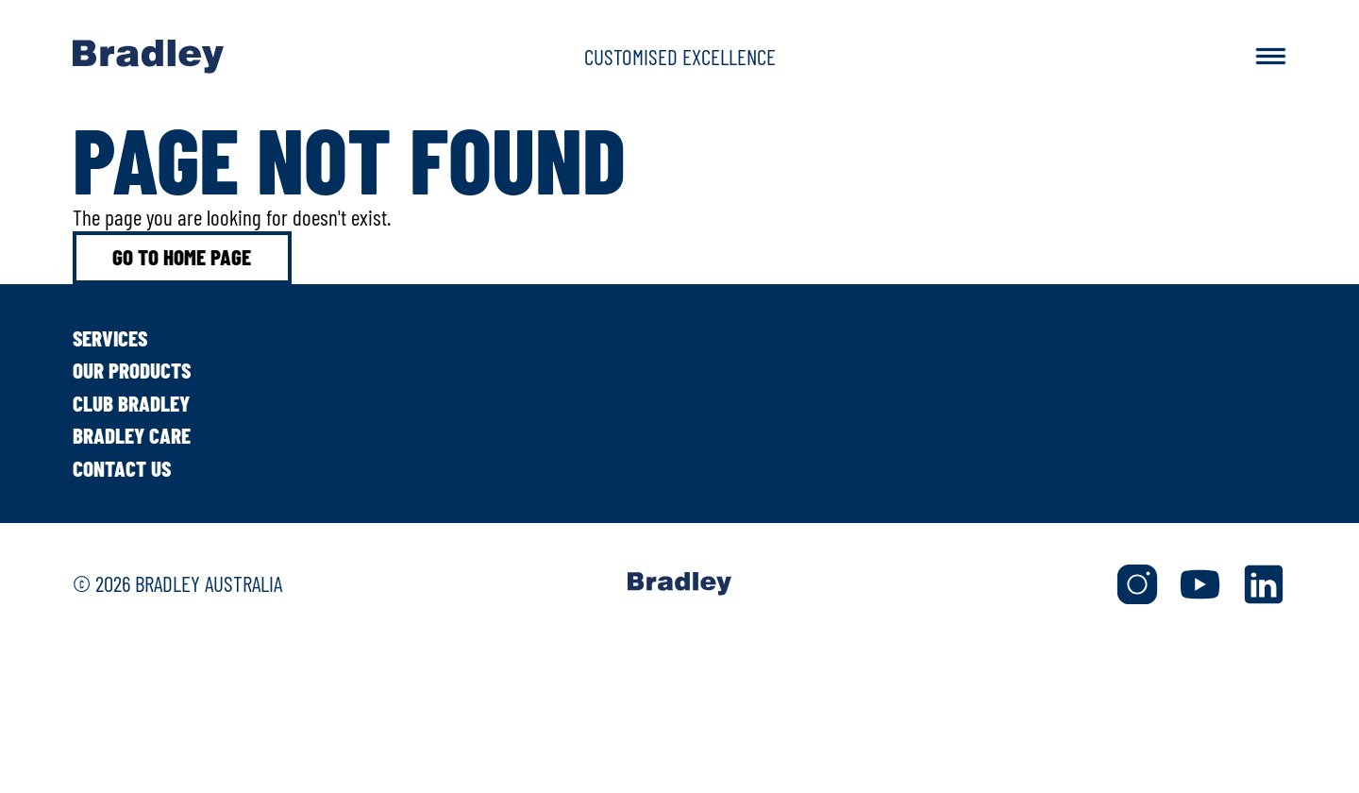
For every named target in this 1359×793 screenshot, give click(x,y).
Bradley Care (132, 435)
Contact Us (122, 468)
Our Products (132, 370)
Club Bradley (131, 403)
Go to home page (181, 257)
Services (110, 338)
